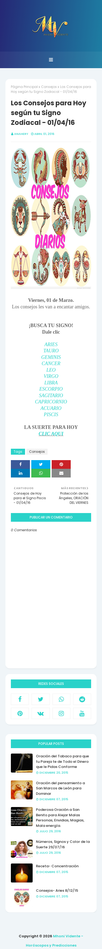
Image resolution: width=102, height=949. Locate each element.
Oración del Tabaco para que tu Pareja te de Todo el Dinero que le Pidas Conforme (62, 761)
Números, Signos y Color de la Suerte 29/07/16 (63, 844)
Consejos (49, 86)
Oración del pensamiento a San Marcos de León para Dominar (60, 788)
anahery (21, 134)
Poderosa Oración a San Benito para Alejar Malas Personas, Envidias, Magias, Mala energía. (60, 817)
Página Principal (24, 86)
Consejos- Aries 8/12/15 (57, 890)
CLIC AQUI (51, 433)
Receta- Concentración (57, 866)
